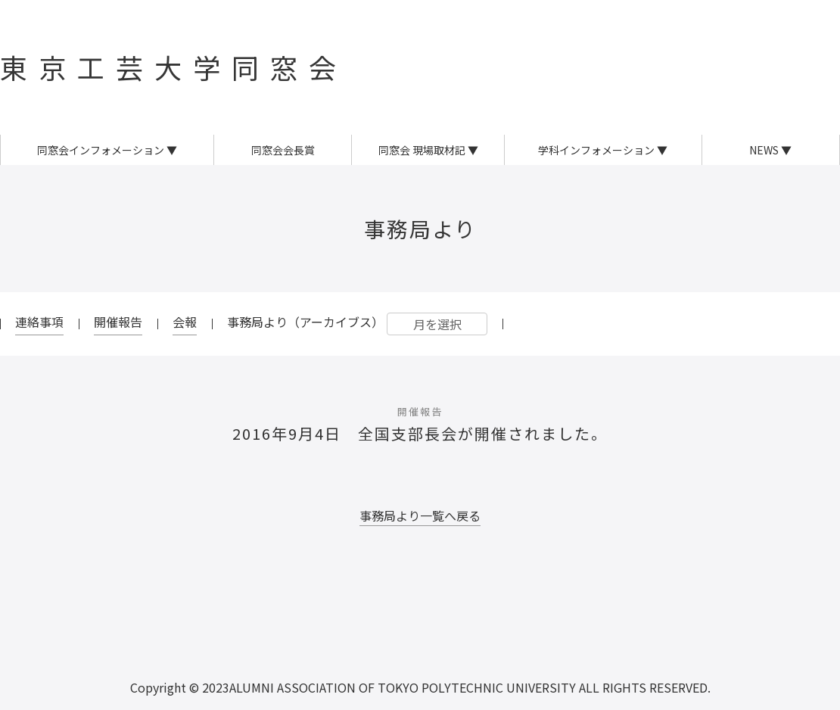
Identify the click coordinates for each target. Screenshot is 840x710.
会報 (185, 322)
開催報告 (118, 322)
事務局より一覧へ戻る (420, 515)
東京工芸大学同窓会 (173, 66)
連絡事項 (39, 322)
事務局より (420, 228)
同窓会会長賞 (283, 149)
